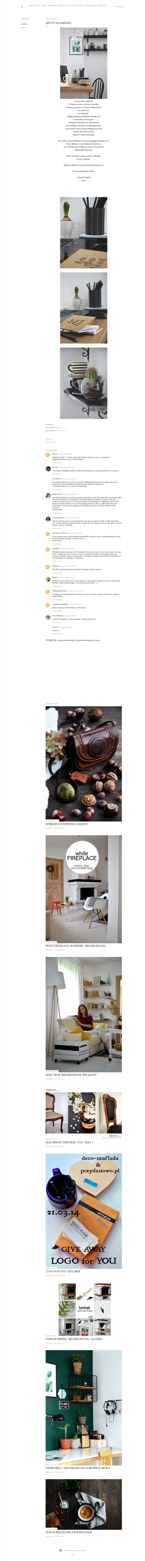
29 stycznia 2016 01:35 (65, 454)
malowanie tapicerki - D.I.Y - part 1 (69, 1142)
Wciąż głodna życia (59, 591)
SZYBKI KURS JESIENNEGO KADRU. (67, 824)
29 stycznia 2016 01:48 (66, 467)
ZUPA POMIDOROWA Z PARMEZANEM (69, 1532)
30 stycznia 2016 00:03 (66, 577)
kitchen (24, 28)
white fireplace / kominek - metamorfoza (75, 945)
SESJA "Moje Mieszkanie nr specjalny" (71, 1074)
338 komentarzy (59, 828)
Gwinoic (55, 467)
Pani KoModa (57, 616)
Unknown (56, 566)
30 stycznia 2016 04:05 (75, 591)
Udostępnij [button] (25, 19)
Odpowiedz (57, 463)
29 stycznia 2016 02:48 (72, 518)
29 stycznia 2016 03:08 (74, 533)
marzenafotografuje (60, 604)
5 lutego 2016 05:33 (65, 627)
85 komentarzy (59, 1343)
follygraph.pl (58, 427)
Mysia (54, 454)
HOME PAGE (34, 6)
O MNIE (44, 6)
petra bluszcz (57, 494)
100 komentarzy (59, 1146)
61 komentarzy (59, 1536)
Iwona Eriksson (58, 518)
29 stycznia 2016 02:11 (70, 494)
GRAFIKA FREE (63, 6)
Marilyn (55, 577)
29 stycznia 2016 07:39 (68, 566)
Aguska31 (56, 549)
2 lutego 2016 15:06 (70, 616)
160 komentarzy (59, 950)
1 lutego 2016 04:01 (75, 604)
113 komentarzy (59, 1079)
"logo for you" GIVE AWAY (63, 1271)
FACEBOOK (101, 6)
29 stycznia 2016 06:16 (68, 548)
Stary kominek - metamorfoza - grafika (74, 1339)
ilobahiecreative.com (60, 430)
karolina (55, 627)
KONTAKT (52, 6)
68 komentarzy (59, 1472)
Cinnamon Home (59, 533)
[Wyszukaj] (119, 6)
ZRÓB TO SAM (77, 6)
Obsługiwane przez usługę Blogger (72, 1550)
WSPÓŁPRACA (90, 6)
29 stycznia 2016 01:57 (70, 479)
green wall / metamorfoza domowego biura (78, 1468)
